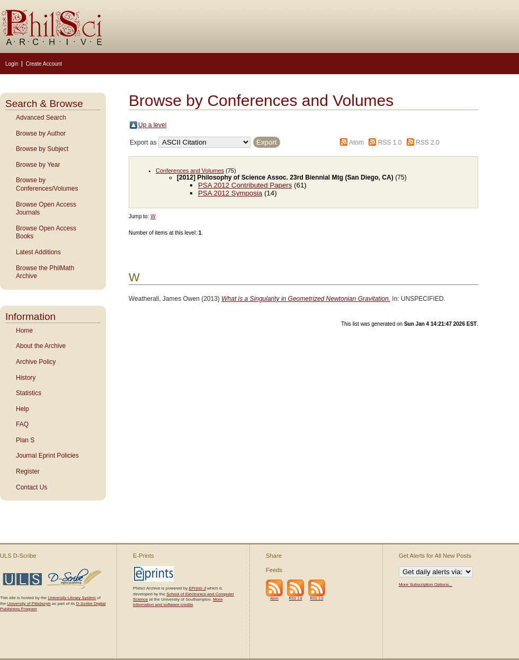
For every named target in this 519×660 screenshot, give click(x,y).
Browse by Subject (42, 149)
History (25, 377)
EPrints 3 (197, 588)
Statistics (28, 393)
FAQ (22, 424)
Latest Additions (38, 252)
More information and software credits (177, 602)
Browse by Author (41, 133)
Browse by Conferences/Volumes (47, 184)
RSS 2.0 (428, 142)
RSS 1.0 (390, 142)
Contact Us (31, 487)
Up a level (152, 125)
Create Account (43, 64)
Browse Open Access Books (46, 232)
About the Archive (41, 346)
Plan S (25, 440)
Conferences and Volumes (190, 170)
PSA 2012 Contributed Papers (245, 185)
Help (22, 409)
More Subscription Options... (425, 584)
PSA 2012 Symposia (230, 193)
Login (11, 64)
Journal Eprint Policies (47, 455)
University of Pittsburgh (28, 603)
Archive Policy (36, 361)
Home (24, 330)
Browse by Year (38, 164)
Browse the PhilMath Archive (45, 272)
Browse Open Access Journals (46, 209)
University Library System (72, 597)
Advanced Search (41, 117)
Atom (356, 142)
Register (28, 471)
